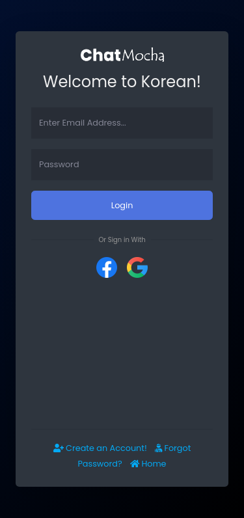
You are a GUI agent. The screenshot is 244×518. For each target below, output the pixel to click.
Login (122, 205)
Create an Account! (100, 448)
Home (148, 463)
